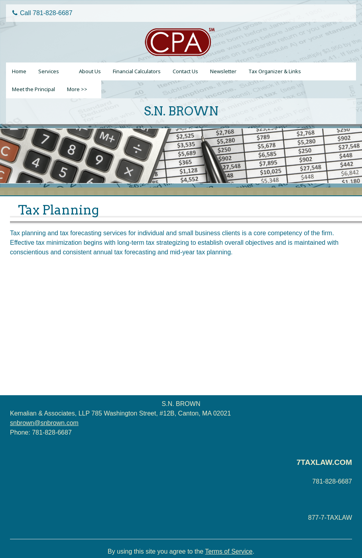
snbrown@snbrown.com (44, 422)
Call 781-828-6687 (42, 13)
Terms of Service (228, 551)
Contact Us (185, 71)
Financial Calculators (137, 71)
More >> (77, 89)
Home (19, 71)
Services (48, 71)
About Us (90, 71)
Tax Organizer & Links (274, 71)
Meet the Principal (33, 89)
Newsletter (223, 71)
